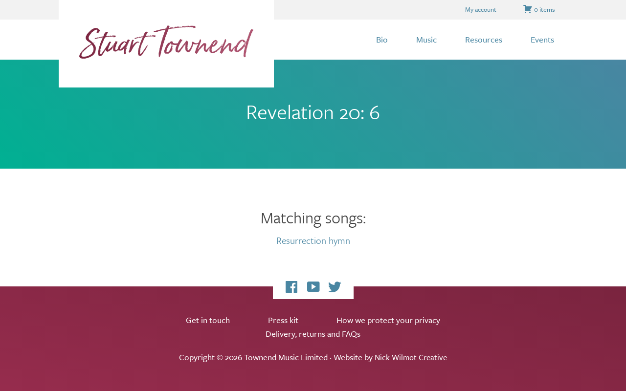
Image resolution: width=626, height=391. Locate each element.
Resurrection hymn (313, 240)
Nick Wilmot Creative (411, 357)
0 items (539, 9)
